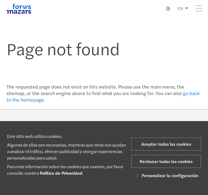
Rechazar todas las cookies (166, 161)
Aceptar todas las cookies (166, 144)
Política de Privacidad (61, 173)
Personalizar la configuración (166, 175)
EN (180, 8)
